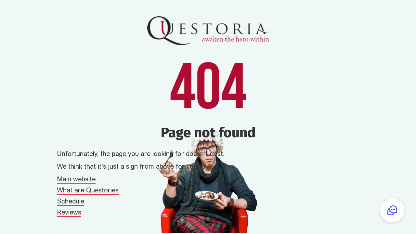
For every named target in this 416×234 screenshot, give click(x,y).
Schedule (70, 202)
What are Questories (88, 191)
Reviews (69, 213)
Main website (76, 179)
